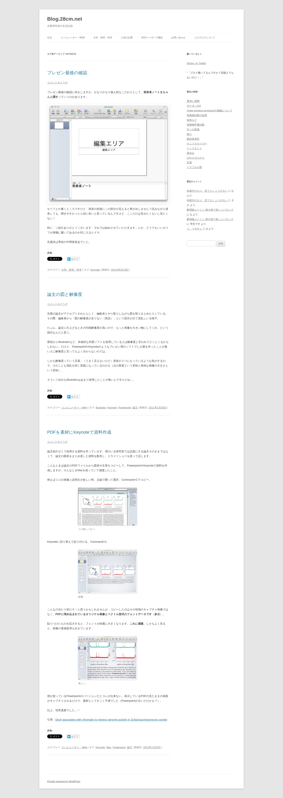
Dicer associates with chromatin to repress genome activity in (93, 719)
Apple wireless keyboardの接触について (209, 110)
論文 (135, 407)
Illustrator (101, 407)
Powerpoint (124, 407)
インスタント (194, 148)
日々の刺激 (193, 129)
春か (189, 134)
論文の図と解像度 (64, 294)
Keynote (95, 269)
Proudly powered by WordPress (63, 781)
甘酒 (189, 162)
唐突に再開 (193, 101)
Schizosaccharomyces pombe (149, 719)
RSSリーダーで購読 (152, 37)
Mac (109, 747)
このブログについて (204, 37)
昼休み (190, 153)
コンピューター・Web (73, 37)
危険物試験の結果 (197, 115)
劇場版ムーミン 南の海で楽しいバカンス (210, 209)
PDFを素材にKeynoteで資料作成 (79, 432)
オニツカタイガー (197, 143)
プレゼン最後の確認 (67, 72)
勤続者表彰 (193, 138)
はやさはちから (196, 157)
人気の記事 (127, 37)
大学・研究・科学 (102, 37)
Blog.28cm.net (64, 19)
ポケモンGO (194, 105)
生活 (49, 37)
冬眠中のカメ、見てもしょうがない (207, 190)
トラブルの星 (194, 167)
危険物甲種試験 (196, 124)
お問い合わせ (178, 37)
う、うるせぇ (194, 228)
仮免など (192, 119)
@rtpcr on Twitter (196, 63)
